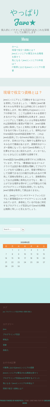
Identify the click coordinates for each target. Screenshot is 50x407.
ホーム (15, 47)
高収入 (6, 350)
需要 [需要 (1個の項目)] (25, 311)
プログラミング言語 (11, 334)
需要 (5, 345)
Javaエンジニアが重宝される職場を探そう (20, 373)
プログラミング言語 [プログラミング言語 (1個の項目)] (12, 311)
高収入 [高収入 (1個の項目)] (29, 311)
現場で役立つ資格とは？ (23, 50)
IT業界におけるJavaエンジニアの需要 (18, 368)
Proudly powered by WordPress (11, 400)
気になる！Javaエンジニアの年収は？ (18, 383)
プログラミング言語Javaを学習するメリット (21, 378)
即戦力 (6, 340)
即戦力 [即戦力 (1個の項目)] (21, 311)
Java (4, 329)
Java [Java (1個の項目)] (4, 311)
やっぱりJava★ (25, 17)
